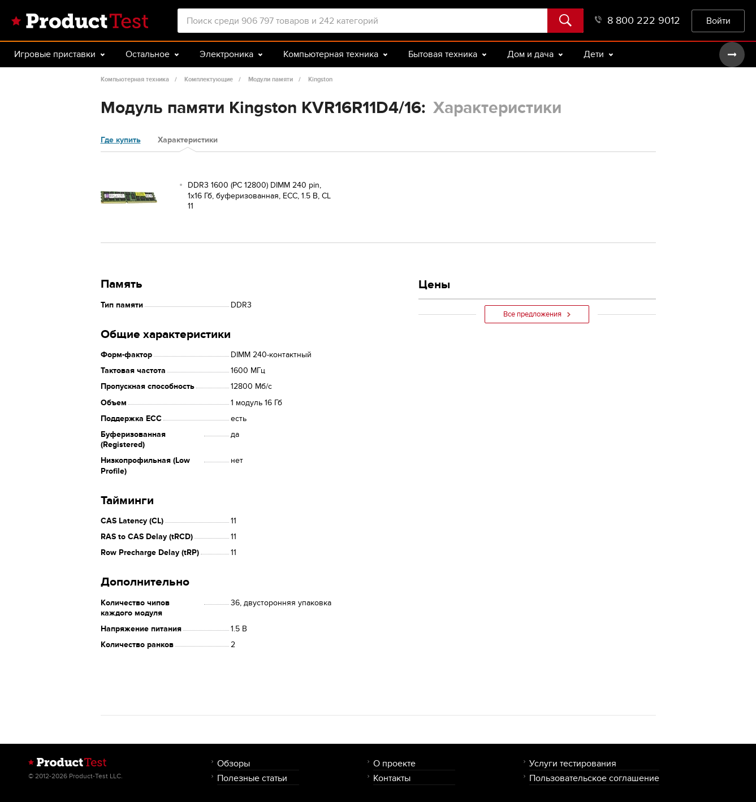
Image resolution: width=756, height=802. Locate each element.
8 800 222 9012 (637, 21)
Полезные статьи (252, 778)
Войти (718, 20)
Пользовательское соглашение (594, 778)
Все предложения (537, 314)
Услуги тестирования (572, 763)
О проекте (394, 763)
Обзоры (233, 763)
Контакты (392, 778)
